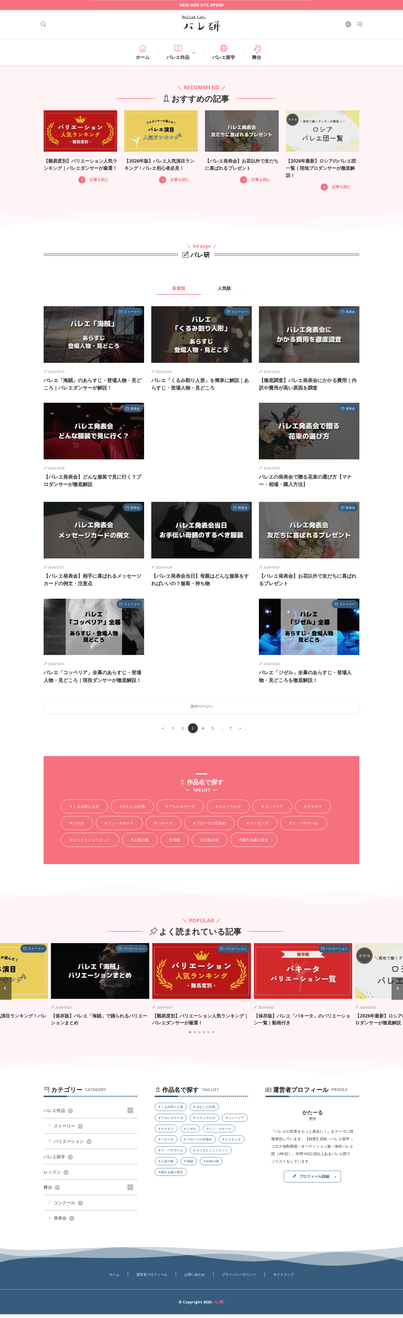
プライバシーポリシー (239, 1278)
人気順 (224, 287)
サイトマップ (283, 1278)
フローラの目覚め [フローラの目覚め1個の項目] (211, 827)
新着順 (178, 287)
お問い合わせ (194, 1278)
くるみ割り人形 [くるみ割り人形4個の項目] (86, 810)
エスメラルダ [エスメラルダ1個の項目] (229, 810)
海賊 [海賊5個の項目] (176, 844)
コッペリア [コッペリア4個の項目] (274, 810)
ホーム (143, 52)
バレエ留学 (223, 52)
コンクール (68, 1206)
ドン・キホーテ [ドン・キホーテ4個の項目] (121, 827)
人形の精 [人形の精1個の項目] (141, 844)
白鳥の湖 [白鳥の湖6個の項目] (211, 844)
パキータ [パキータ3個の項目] (165, 827)
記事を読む (99, 179)
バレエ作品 (177, 52)
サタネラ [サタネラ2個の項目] (314, 810)
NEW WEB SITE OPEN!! (202, 5)
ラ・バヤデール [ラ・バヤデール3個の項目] (305, 827)
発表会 (350, 311)
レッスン (56, 1176)
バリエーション (134, 953)
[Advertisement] (201, 446)
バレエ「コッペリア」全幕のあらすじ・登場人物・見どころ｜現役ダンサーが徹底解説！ (93, 679)
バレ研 (217, 1305)
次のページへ (201, 710)
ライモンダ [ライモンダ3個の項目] (259, 827)
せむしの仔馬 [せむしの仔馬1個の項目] (134, 810)
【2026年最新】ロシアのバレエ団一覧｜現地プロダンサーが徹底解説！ (321, 168)
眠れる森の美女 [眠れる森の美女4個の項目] (255, 844)
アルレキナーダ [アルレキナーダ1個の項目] (182, 810)
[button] (5, 992)
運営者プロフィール (151, 1278)
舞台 (256, 52)
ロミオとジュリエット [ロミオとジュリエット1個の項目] (91, 844)
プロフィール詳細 (314, 1180)
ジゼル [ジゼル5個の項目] (78, 827)
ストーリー (132, 311)
